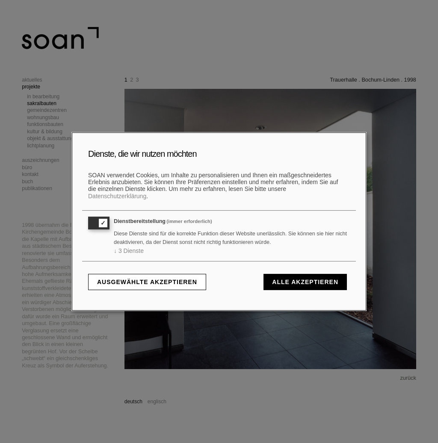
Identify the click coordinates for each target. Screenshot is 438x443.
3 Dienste (129, 250)
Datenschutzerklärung (117, 196)
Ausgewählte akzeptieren (147, 282)
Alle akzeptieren (305, 282)
